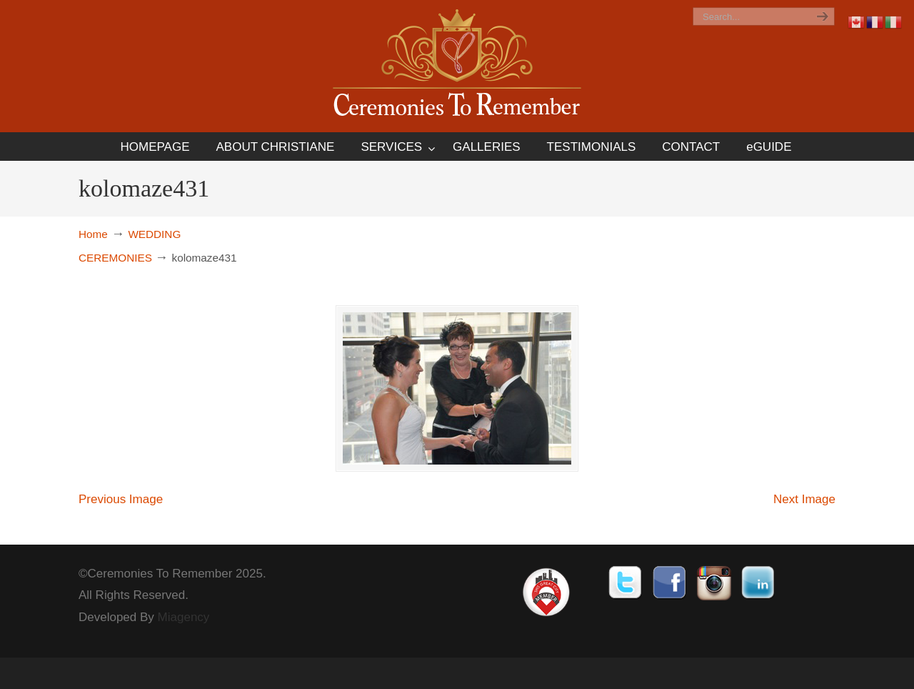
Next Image (804, 499)
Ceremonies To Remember (457, 65)
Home (93, 234)
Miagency (184, 617)
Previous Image (121, 499)
